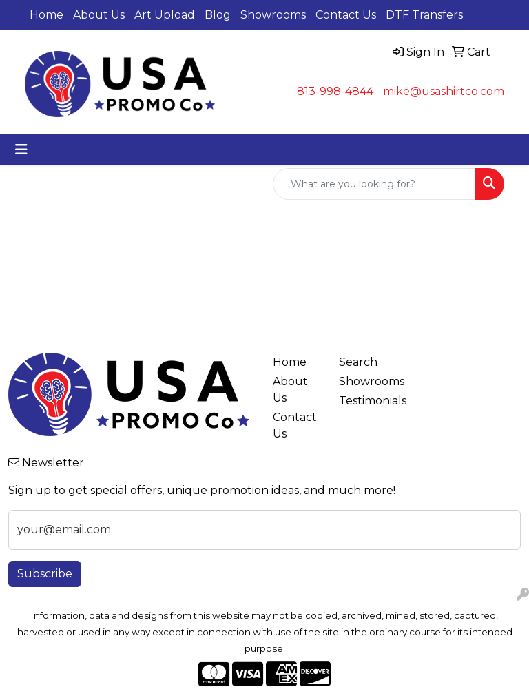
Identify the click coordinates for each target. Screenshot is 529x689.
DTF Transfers (424, 14)
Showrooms (273, 14)
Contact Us (345, 14)
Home (46, 14)
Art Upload (164, 14)
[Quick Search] (374, 184)
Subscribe (44, 573)
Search (358, 362)
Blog (218, 14)
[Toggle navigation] (21, 149)
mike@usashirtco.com (443, 91)
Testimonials (363, 400)
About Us (99, 14)
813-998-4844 (335, 91)
